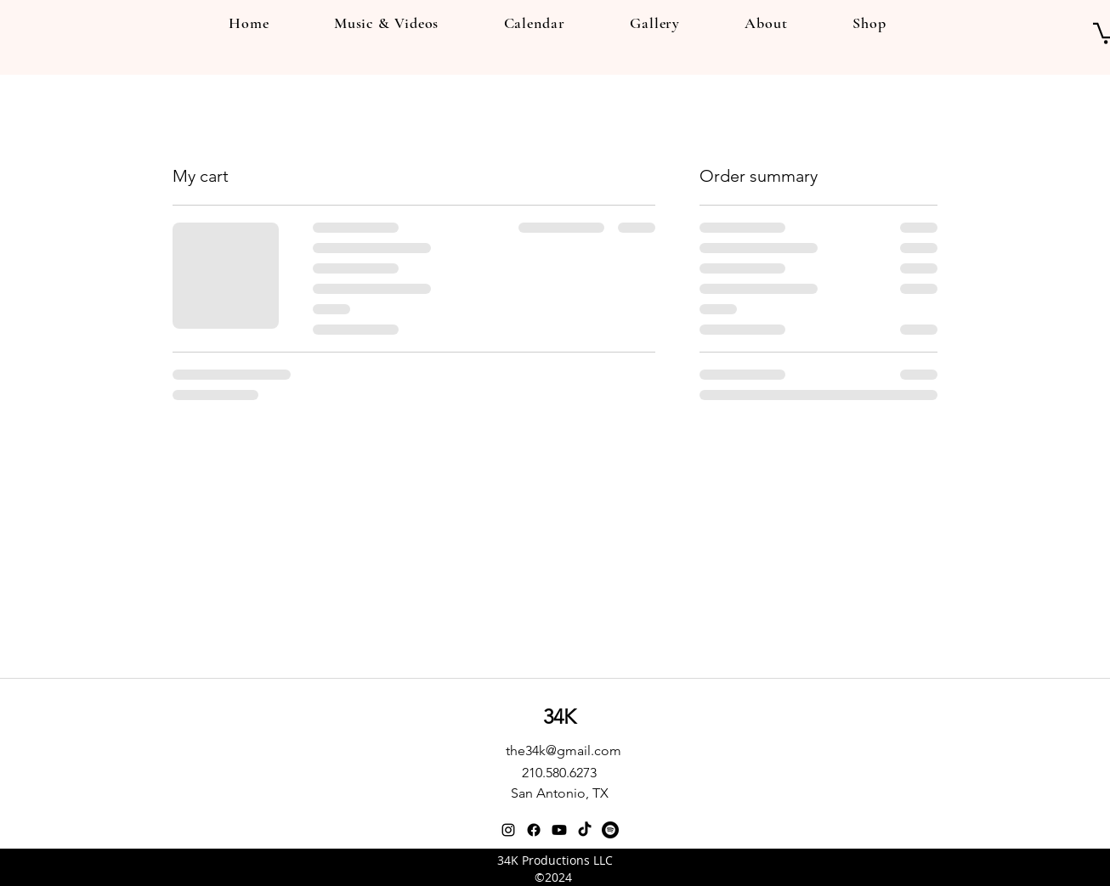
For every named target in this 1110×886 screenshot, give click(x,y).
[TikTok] (584, 829)
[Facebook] (533, 829)
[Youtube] (559, 829)
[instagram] (508, 829)
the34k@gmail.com (563, 750)
